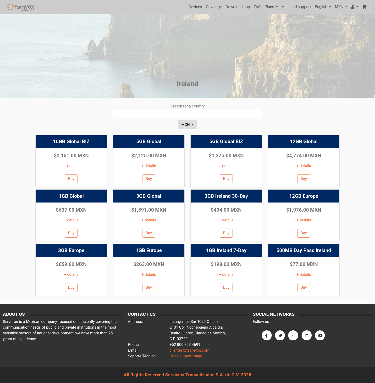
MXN (186, 124)
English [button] (321, 7)
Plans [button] (270, 7)
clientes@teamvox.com (190, 350)
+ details (71, 165)
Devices (195, 7)
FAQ (257, 7)
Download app (238, 7)
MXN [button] (339, 7)
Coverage (214, 7)
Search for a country (187, 106)
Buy (71, 178)
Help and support (296, 7)
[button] (354, 7)
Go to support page (186, 356)
